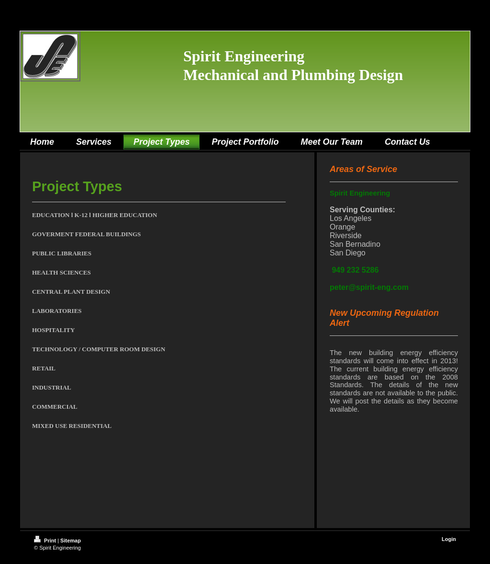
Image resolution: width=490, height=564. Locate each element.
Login (449, 539)
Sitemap (70, 540)
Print (45, 540)
